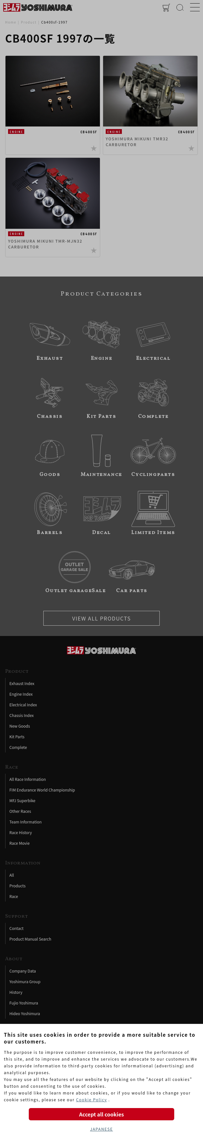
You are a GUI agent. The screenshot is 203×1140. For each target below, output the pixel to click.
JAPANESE (101, 1129)
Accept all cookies (101, 1114)
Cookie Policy (91, 1099)
